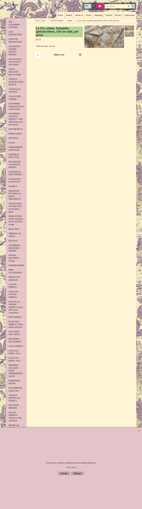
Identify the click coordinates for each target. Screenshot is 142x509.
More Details (71, 467)
